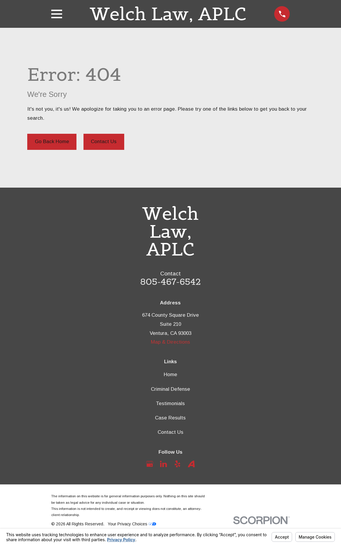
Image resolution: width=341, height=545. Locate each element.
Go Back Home (52, 141)
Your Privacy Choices (132, 524)
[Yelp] (177, 463)
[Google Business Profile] (149, 463)
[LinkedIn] (163, 463)
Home (170, 374)
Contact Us (104, 141)
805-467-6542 (170, 281)
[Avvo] (191, 463)
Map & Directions (170, 342)
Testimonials (170, 403)
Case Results (170, 418)
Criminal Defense (170, 389)
